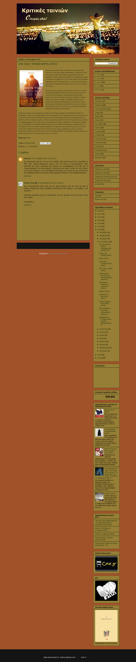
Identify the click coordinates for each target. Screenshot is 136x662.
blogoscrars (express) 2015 (105, 177)
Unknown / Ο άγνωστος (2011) (103, 296)
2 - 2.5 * (98, 82)
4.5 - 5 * (98, 90)
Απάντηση (27, 176)
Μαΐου (102, 338)
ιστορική (98, 120)
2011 (100, 355)
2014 (100, 223)
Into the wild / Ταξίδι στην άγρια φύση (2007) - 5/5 (106, 544)
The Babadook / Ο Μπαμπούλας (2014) (110, 431)
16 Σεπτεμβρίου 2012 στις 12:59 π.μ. (51, 183)
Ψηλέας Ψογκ (29, 183)
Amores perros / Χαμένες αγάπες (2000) (104, 539)
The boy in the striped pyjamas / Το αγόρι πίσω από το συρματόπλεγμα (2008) (106, 522)
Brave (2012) (103, 258)
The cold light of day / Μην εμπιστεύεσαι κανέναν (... (104, 311)
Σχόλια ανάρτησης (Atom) (58, 253)
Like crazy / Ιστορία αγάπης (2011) (105, 263)
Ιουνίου (102, 335)
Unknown (27, 158)
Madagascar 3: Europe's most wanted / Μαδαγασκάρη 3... (105, 321)
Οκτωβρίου (104, 239)
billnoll (78, 657)
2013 (100, 226)
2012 (100, 229)
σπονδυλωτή (99, 150)
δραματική (33, 146)
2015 (100, 220)
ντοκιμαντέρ (99, 139)
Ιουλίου (102, 332)
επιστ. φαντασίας (101, 109)
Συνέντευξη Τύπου (101, 180)
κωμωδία (98, 131)
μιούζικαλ (98, 135)
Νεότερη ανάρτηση (26, 246)
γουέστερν (98, 101)
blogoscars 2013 (101, 169)
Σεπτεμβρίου (104, 242)
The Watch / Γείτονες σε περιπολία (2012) (104, 285)
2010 (100, 358)
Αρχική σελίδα (52, 246)
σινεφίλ (97, 146)
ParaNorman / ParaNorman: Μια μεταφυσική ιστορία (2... (105, 276)
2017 (100, 214)
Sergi (97, 196)
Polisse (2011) (104, 291)
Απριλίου (103, 341)
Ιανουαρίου (104, 351)
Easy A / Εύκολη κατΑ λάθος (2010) (105, 303)
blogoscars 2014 (101, 173)
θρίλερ (97, 116)
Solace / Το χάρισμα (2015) (104, 534)
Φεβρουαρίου (104, 348)
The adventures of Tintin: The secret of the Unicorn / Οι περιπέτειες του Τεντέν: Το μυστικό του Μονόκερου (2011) (106, 473)
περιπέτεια (99, 143)
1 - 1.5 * (98, 78)
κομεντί (97, 128)
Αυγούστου (104, 329)
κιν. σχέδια (99, 124)
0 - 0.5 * (98, 75)
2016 (100, 217)
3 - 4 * (27, 146)
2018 (100, 211)
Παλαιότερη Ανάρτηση (78, 246)
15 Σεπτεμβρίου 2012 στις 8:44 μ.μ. (44, 158)
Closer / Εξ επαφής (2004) (105, 254)
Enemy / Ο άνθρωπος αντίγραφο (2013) (103, 529)
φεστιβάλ (98, 184)
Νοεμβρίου (104, 235)
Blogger (89, 657)
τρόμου (97, 154)
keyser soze (99, 199)
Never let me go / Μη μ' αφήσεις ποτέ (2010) (111, 451)
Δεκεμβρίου (104, 232)
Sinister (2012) (110, 494)
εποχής (97, 113)
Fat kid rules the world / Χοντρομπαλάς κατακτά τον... (105, 247)
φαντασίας (98, 158)
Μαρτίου (103, 344)
